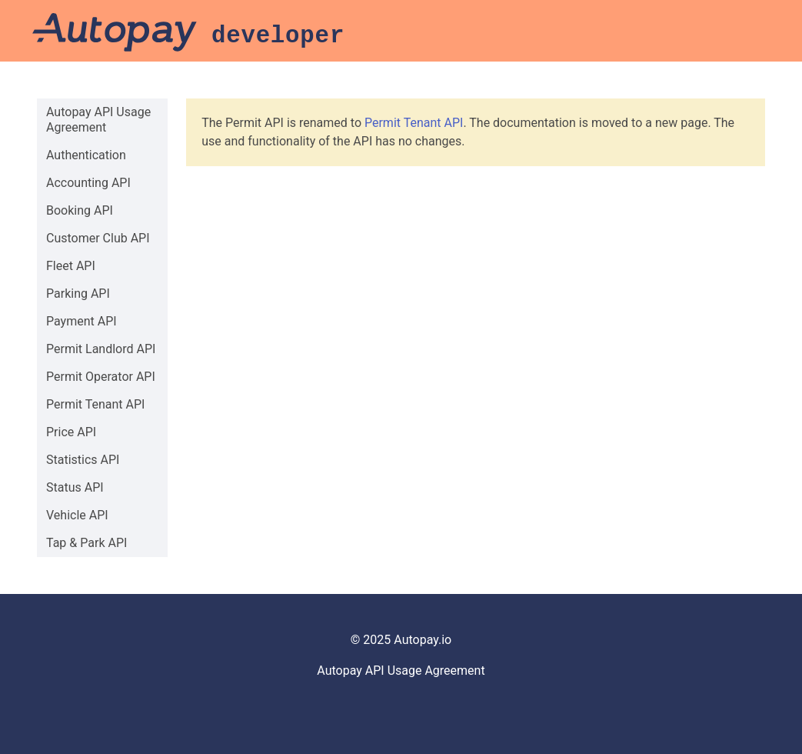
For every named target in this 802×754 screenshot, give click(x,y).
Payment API (81, 321)
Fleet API (70, 266)
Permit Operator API (100, 376)
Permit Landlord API (100, 349)
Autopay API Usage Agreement (98, 120)
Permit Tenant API (95, 404)
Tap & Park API (86, 542)
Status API (75, 487)
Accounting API (88, 182)
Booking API (79, 210)
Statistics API (82, 459)
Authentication (86, 155)
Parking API (78, 293)
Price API (71, 432)
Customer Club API (98, 238)
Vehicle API (77, 515)
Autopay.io (422, 639)
